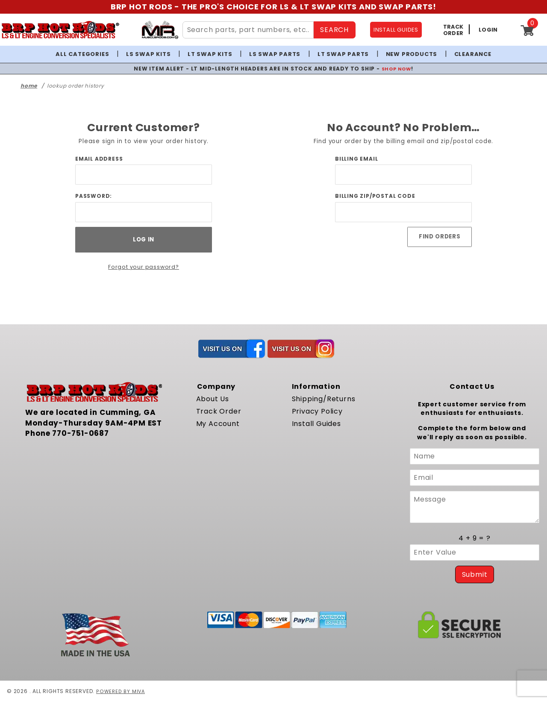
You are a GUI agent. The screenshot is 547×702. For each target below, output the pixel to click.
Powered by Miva (121, 691)
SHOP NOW (396, 68)
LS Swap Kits (148, 54)
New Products (412, 54)
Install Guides (316, 424)
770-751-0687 (80, 433)
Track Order (218, 411)
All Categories (82, 54)
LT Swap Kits (210, 54)
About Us (212, 399)
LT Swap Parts (343, 54)
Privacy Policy (317, 411)
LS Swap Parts (274, 54)
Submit (475, 574)
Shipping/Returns (324, 399)
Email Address (99, 158)
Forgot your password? (144, 267)
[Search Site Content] (248, 29)
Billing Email (356, 158)
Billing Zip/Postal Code (375, 196)
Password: (93, 196)
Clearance (472, 54)
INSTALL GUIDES (395, 29)
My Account (218, 424)
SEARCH (334, 30)
